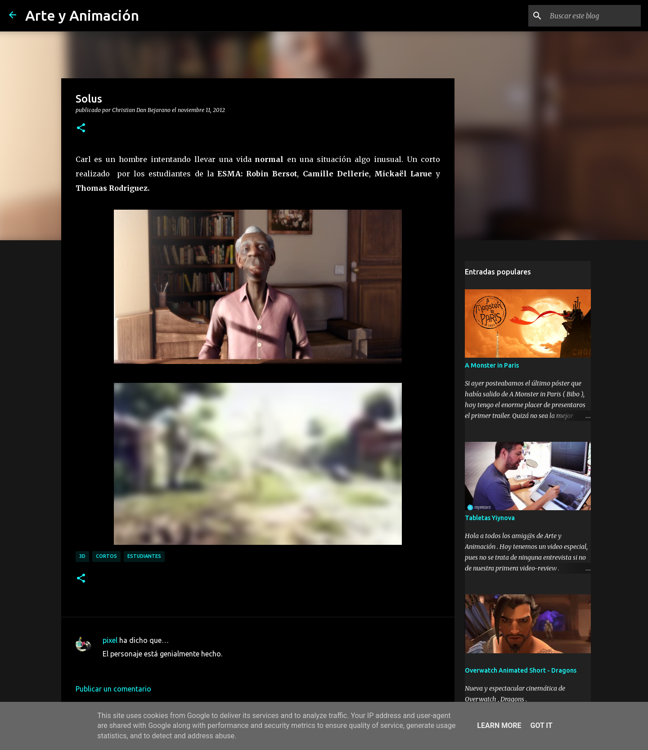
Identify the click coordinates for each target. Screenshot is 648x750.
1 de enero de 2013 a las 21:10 (152, 667)
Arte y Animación (82, 15)
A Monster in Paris (492, 365)
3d (82, 556)
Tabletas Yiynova (490, 517)
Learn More (499, 725)
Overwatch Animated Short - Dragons (520, 670)
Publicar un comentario (113, 689)
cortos (106, 556)
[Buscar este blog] (593, 16)
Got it (541, 725)
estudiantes (144, 556)
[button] (81, 128)
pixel (110, 640)
